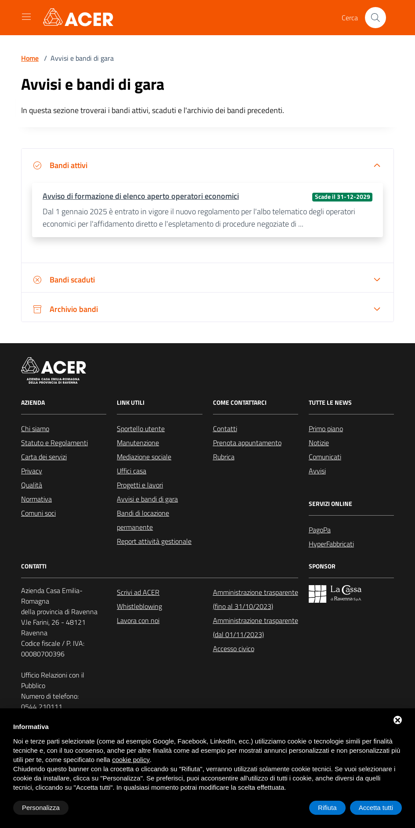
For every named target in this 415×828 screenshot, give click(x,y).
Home (30, 58)
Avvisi (317, 470)
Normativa (36, 499)
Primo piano (326, 428)
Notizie (319, 442)
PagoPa (320, 529)
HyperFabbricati (331, 544)
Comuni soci (38, 513)
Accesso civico (233, 648)
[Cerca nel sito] (375, 17)
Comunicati (325, 456)
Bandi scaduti (63, 280)
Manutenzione (138, 442)
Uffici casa (131, 470)
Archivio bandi (65, 309)
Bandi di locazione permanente (143, 520)
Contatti (225, 428)
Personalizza (41, 807)
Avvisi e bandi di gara (147, 499)
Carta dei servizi (44, 456)
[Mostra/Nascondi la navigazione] (26, 16)
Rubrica (224, 456)
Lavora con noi (138, 620)
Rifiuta (327, 807)
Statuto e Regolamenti (54, 442)
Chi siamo (35, 428)
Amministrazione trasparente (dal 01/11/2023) (255, 627)
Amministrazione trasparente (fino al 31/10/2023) (255, 599)
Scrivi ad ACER (138, 592)
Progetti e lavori (140, 485)
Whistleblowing (139, 606)
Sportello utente (141, 428)
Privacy (31, 470)
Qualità (31, 485)
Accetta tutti (376, 807)
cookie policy (131, 759)
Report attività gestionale (154, 541)
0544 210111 (41, 706)
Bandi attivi (59, 165)
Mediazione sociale (144, 456)
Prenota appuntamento (247, 442)
